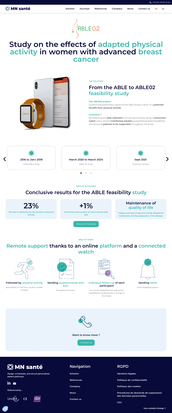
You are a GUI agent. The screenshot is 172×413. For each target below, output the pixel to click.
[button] (5, 409)
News (130, 8)
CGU (119, 402)
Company (117, 8)
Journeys (85, 8)
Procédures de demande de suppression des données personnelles (139, 394)
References (101, 8)
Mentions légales (126, 373)
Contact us (144, 8)
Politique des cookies (129, 386)
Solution (70, 8)
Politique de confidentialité (132, 380)
